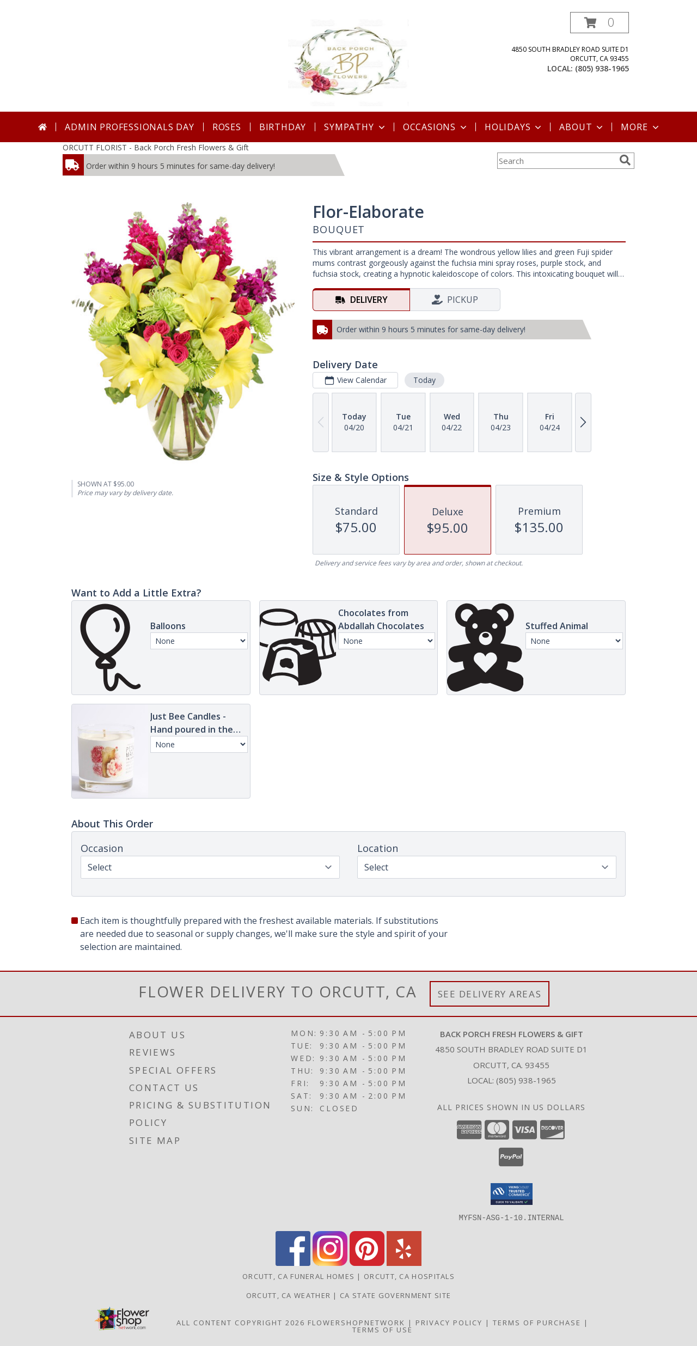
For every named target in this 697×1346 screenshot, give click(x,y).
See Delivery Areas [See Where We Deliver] (490, 994)
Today (424, 380)
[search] (625, 160)
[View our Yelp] (404, 1262)
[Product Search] (556, 160)
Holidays (514, 127)
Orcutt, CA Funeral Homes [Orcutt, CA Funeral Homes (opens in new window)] (298, 1276)
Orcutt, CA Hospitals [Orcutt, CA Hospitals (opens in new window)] (409, 1276)
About (582, 127)
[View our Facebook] (293, 1262)
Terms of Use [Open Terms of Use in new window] (382, 1329)
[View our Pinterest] (367, 1262)
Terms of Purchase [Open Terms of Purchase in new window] (537, 1322)
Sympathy (355, 127)
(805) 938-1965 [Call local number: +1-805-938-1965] (602, 68)
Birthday (282, 127)
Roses (226, 127)
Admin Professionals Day (129, 127)
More (641, 127)
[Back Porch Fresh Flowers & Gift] (348, 62)
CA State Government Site (395, 1295)
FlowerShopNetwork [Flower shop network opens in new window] (356, 1322)
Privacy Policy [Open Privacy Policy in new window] (448, 1322)
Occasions (436, 127)
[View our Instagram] (330, 1262)
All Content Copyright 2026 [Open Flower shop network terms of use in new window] (240, 1322)
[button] (599, 22)
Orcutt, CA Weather (288, 1295)
